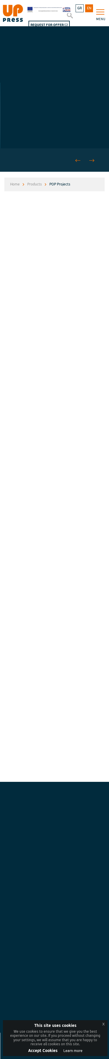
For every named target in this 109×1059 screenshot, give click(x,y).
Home (15, 184)
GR (79, 8)
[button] (91, 160)
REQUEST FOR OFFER (49, 25)
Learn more (73, 1051)
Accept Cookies (43, 1050)
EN (89, 8)
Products (34, 184)
